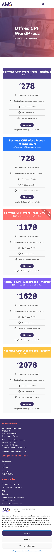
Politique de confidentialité (33, 551)
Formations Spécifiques (10, 484)
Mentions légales (8, 500)
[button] (50, 510)
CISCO (4, 464)
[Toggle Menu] (49, 4)
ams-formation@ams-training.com (14, 451)
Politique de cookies (18, 551)
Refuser (27, 539)
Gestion (5, 467)
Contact (5, 494)
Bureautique (6, 461)
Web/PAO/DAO (8, 474)
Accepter (27, 533)
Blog (3, 491)
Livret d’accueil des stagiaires (13, 497)
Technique (6, 471)
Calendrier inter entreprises (12, 487)
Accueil (17, 38)
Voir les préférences (27, 546)
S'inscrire (27, 125)
